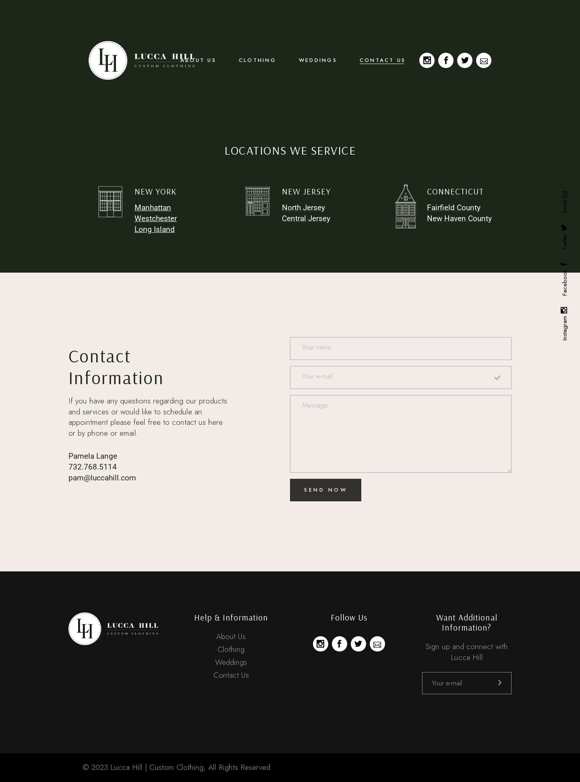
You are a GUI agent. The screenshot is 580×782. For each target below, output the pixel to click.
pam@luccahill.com (102, 477)
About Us (231, 636)
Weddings (231, 662)
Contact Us (231, 675)
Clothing (231, 649)
